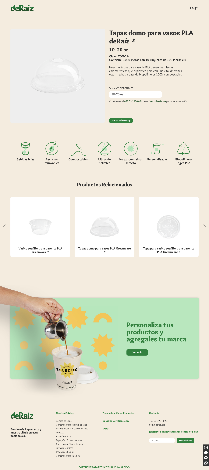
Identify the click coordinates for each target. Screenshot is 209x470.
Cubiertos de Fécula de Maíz (69, 439)
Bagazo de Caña (64, 415)
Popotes (60, 427)
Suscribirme (185, 435)
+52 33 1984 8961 (134, 96)
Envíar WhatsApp (121, 115)
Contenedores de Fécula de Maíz (71, 419)
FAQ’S (194, 8)
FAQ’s (105, 423)
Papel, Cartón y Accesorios (69, 435)
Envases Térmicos (64, 442)
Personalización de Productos (118, 408)
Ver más (137, 347)
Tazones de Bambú (65, 446)
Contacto (154, 408)
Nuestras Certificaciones (115, 416)
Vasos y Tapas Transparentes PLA (72, 423)
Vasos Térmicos (63, 431)
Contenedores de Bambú (68, 450)
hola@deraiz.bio (157, 96)
